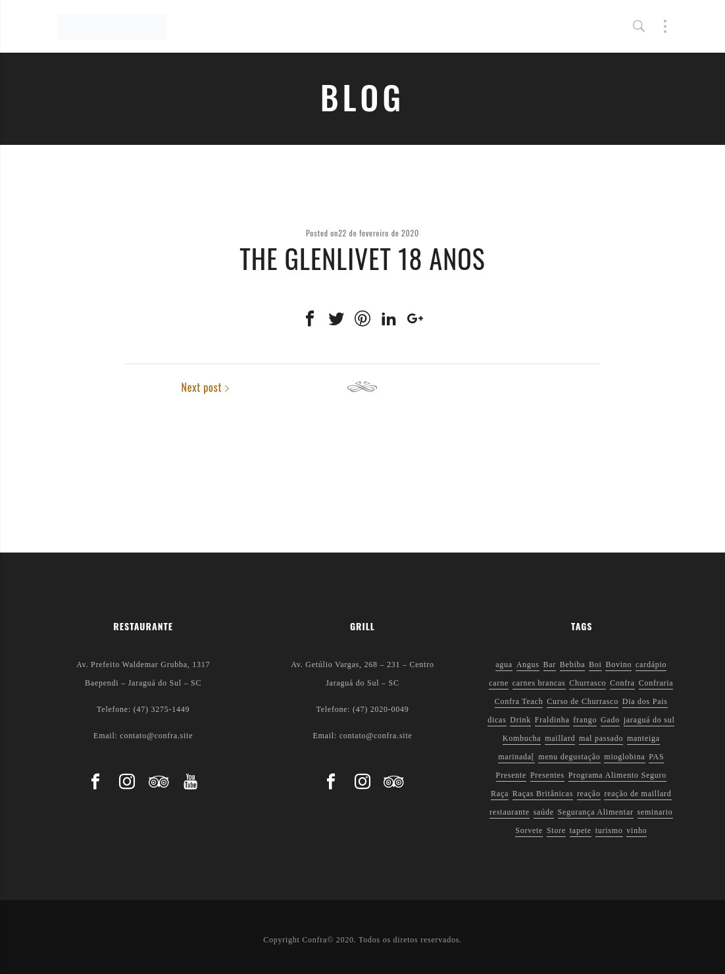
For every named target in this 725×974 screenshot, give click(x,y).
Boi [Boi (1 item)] (595, 664)
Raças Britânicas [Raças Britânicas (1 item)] (542, 794)
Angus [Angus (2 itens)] (527, 664)
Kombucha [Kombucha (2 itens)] (522, 738)
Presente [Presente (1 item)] (511, 775)
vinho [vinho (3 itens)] (636, 830)
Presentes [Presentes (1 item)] (547, 775)
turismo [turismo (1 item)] (609, 830)
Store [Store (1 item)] (556, 830)
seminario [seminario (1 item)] (655, 812)
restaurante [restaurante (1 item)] (509, 812)
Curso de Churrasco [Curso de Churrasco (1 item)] (582, 701)
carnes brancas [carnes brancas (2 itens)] (539, 683)
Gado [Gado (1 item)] (610, 720)
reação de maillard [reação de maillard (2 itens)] (637, 794)
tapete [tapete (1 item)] (580, 830)
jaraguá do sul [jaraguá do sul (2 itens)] (649, 720)
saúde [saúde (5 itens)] (544, 812)
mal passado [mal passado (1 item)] (601, 738)
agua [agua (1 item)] (503, 664)
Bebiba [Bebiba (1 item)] (573, 664)
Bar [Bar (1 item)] (550, 664)
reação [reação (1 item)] (589, 794)
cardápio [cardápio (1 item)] (651, 664)
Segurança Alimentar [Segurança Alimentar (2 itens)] (596, 812)
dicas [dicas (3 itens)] (497, 720)
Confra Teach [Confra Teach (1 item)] (519, 701)
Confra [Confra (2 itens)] (622, 683)
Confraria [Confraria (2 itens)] (656, 683)
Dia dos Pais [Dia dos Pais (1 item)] (645, 701)
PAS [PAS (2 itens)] (656, 757)
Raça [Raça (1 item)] (500, 794)
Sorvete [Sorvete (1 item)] (529, 830)
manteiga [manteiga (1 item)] (643, 738)
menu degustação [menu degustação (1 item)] (569, 757)
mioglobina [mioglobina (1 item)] (624, 757)
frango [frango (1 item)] (585, 720)
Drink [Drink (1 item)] (520, 720)
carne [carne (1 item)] (499, 683)
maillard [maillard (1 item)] (560, 738)
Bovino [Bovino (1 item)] (618, 664)
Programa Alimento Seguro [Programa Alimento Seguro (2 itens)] (617, 775)
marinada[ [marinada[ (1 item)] (516, 757)
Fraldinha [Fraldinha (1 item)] (552, 720)
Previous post (165, 387)
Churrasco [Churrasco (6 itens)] (587, 683)
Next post (568, 387)
